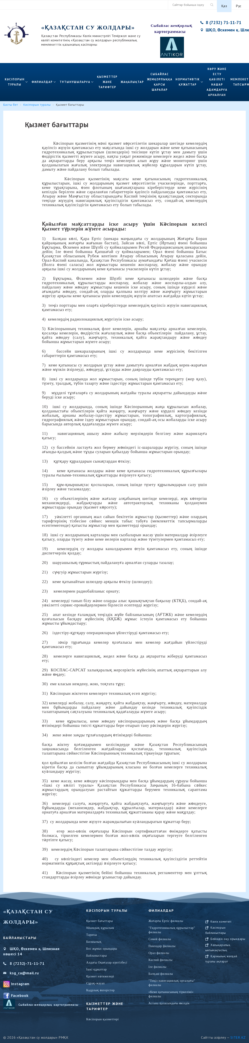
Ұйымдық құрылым (100, 925)
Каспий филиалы (160, 957)
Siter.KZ (238, 1035)
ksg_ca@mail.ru (24, 970)
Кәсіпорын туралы (15, 79)
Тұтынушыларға (75, 79)
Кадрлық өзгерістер (100, 988)
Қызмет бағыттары (99, 918)
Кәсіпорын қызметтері (102, 1017)
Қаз (224, 5)
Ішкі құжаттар (96, 967)
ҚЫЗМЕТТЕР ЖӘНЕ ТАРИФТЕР (107, 80)
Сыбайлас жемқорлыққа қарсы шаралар (159, 79)
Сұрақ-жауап (95, 981)
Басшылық (94, 939)
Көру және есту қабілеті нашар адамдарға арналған (217, 79)
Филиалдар (42, 79)
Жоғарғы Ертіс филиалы (165, 918)
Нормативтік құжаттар (188, 79)
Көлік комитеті (221, 944)
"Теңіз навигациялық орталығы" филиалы (171, 980)
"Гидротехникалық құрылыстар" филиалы (171, 927)
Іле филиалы (157, 964)
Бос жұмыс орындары (101, 946)
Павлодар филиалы (162, 943)
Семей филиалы (159, 936)
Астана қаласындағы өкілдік (169, 1001)
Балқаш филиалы (160, 971)
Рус (238, 5)
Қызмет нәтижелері (100, 974)
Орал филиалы (158, 950)
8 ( (12, 961)
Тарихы (91, 932)
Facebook (20, 992)
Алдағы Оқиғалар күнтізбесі (106, 960)
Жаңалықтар (132, 79)
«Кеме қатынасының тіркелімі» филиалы (171, 992)
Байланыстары (96, 953)
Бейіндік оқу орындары (228, 962)
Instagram (20, 981)
